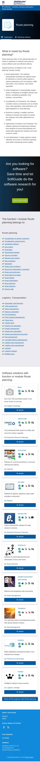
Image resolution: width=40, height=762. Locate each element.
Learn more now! (20, 200)
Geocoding (8, 250)
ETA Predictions (10, 314)
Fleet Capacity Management (15, 317)
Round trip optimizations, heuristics (17, 269)
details (21, 410)
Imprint (4, 718)
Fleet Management (13, 627)
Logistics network (11, 351)
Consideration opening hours (15, 241)
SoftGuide (7, 7)
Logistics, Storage (13, 688)
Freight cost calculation (13, 326)
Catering (10, 469)
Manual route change (12, 258)
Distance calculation (12, 312)
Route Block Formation (13, 275)
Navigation (8, 264)
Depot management (12, 309)
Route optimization (11, 280)
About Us (4, 716)
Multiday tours (10, 354)
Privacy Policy (29, 757)
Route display (9, 278)
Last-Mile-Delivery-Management (16, 340)
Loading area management (14, 343)
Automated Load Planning (14, 303)
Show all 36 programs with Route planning (20, 699)
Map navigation (10, 261)
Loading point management (14, 345)
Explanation (8, 37)
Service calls (9, 289)
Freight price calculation (13, 331)
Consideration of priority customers (17, 238)
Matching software (24, 37)
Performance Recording (15, 659)
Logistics (8, 348)
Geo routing (9, 247)
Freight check (9, 323)
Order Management (14, 595)
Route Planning (12, 564)
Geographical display (12, 252)
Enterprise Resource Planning (17, 437)
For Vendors (5, 738)
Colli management (11, 306)
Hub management (11, 337)
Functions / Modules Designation (22, 7)
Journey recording (11, 255)
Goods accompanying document (16, 334)
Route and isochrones (12, 272)
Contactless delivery (12, 244)
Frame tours (9, 320)
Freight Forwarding (13, 406)
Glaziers (10, 501)
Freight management (12, 328)
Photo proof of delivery (13, 266)
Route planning (7, 9)
